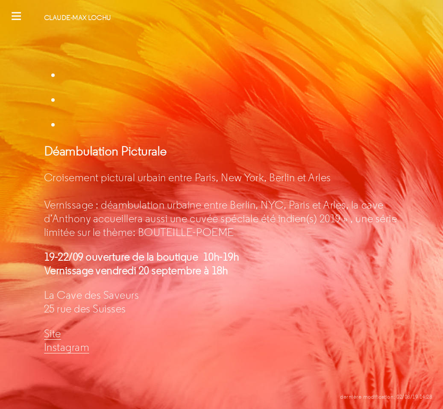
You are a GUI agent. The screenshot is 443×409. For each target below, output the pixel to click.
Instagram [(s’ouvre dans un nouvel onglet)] (67, 347)
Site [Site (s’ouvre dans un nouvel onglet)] (52, 334)
